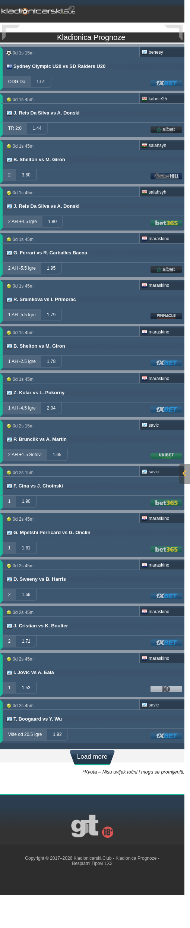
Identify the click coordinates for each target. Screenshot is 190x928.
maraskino (155, 271)
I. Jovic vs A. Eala (30, 704)
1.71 (26, 673)
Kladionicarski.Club (93, 890)
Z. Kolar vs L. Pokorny (35, 424)
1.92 (57, 766)
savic (150, 457)
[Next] (173, 33)
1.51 (41, 113)
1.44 (37, 160)
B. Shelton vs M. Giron (35, 191)
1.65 (57, 486)
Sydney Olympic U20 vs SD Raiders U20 (55, 98)
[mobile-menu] (150, 10)
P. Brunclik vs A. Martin (36, 471)
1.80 (52, 253)
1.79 (51, 346)
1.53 (26, 719)
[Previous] (11, 33)
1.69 (26, 626)
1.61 (26, 580)
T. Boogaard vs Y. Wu (34, 751)
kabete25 (154, 131)
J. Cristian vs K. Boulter (37, 658)
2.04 (51, 440)
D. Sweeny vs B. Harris (36, 611)
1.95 (51, 300)
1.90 (26, 533)
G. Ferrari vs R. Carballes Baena (46, 285)
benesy (152, 84)
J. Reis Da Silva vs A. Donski (42, 145)
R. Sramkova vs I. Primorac (41, 331)
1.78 (51, 393)
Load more (92, 788)
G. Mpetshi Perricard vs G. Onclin (48, 564)
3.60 (26, 207)
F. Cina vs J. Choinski (34, 518)
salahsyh (154, 178)
